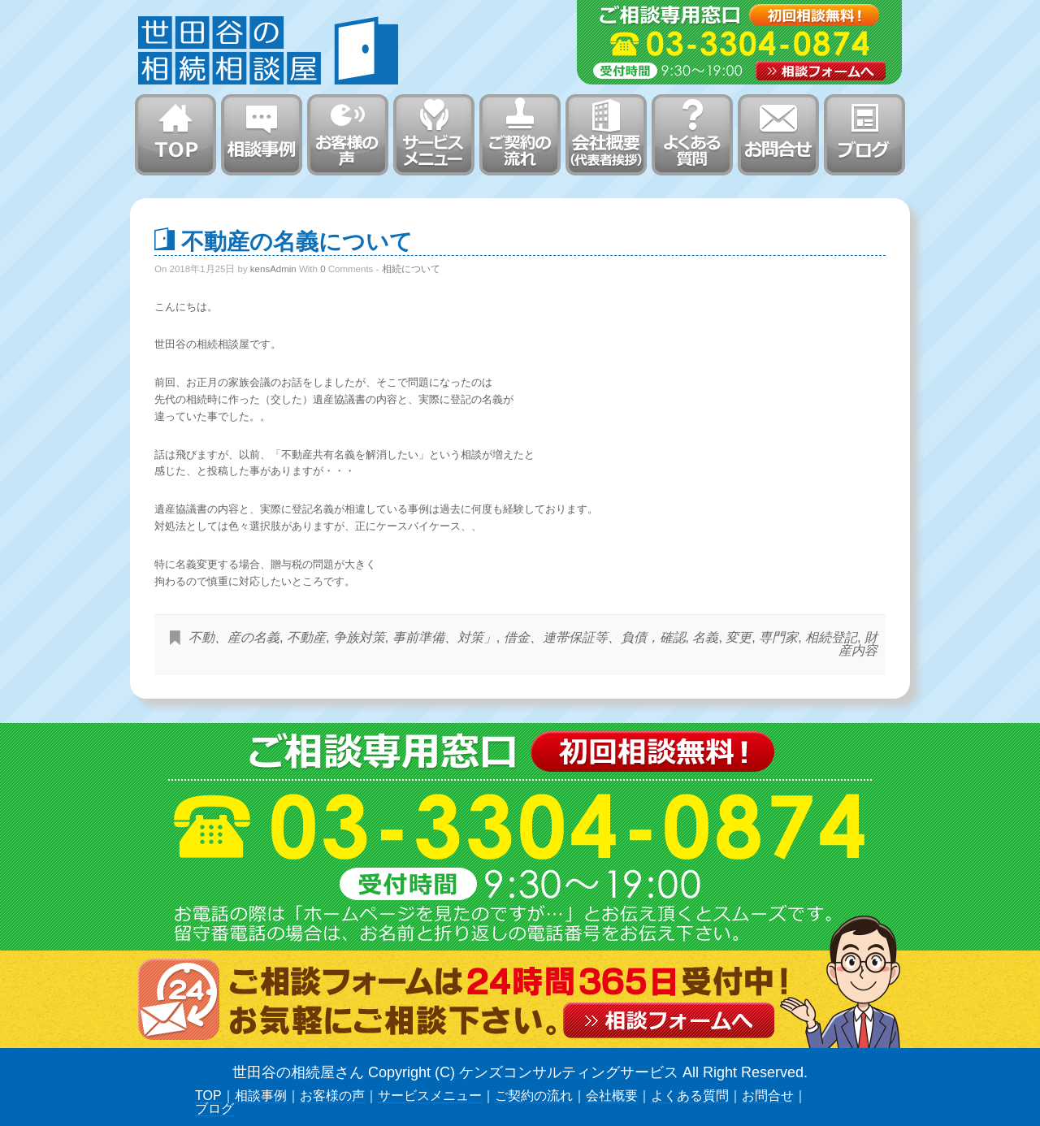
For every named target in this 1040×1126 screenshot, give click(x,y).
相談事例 (261, 1095)
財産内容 (858, 643)
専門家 (778, 637)
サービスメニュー (430, 1095)
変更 (739, 637)
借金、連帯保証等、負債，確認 (595, 637)
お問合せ (768, 1095)
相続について (411, 269)
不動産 (306, 637)
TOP (208, 1095)
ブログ (214, 1108)
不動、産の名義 (234, 637)
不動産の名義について (297, 240)
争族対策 (359, 637)
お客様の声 (332, 1095)
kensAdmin (273, 269)
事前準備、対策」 (444, 637)
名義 (705, 637)
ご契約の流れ (534, 1095)
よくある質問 (690, 1095)
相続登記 (831, 637)
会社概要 (612, 1095)
